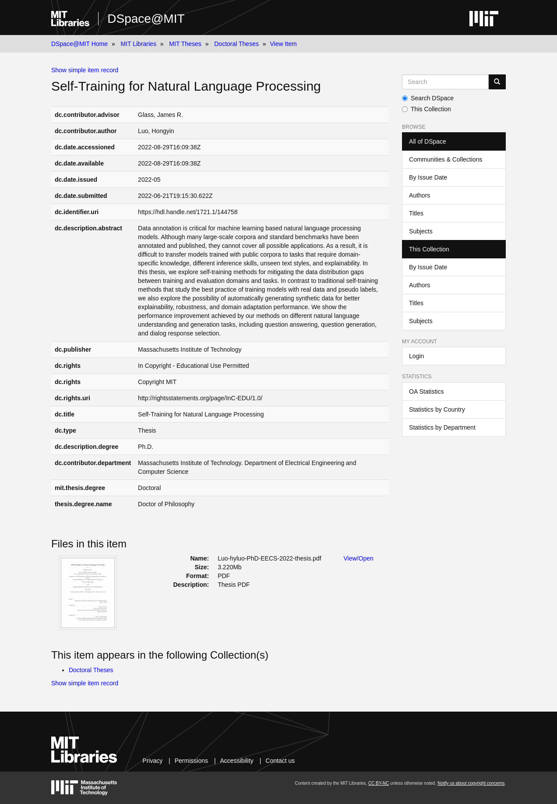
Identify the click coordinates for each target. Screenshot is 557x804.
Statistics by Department (442, 427)
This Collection (426, 109)
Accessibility (237, 760)
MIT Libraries (138, 43)
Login (416, 356)
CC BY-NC (378, 783)
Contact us (280, 760)
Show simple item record (84, 70)
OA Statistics (426, 391)
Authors (419, 195)
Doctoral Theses (236, 43)
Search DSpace (428, 98)
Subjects (421, 231)
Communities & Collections (445, 159)
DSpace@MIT (145, 18)
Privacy (152, 760)
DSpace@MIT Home (79, 43)
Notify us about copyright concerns (470, 783)
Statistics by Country (437, 409)
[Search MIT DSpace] (445, 81)
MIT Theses (185, 43)
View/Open (359, 558)
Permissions (191, 760)
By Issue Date (428, 177)
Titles (416, 213)
